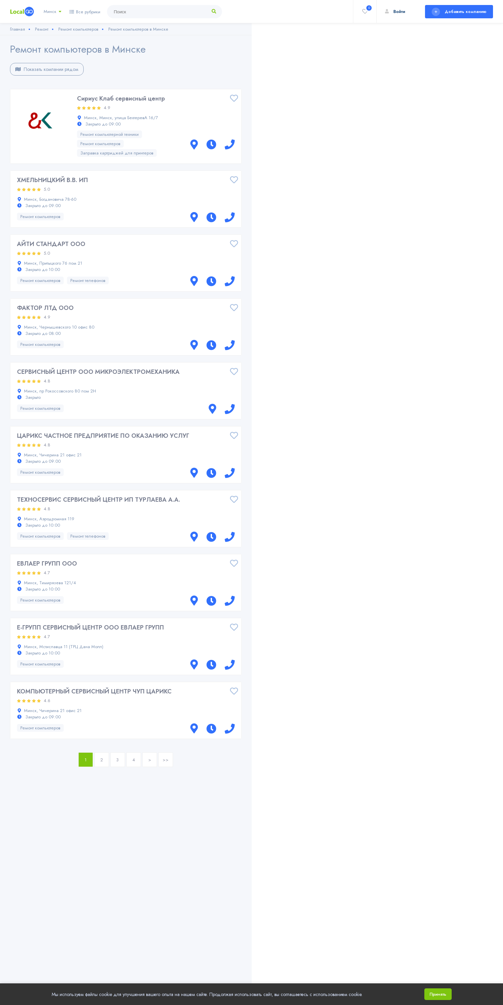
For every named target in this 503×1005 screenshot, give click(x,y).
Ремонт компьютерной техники (109, 134)
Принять (438, 994)
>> (166, 760)
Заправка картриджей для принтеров (116, 153)
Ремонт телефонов (87, 280)
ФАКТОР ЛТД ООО (45, 308)
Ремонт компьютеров (100, 143)
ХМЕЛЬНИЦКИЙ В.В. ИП (52, 180)
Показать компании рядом (46, 69)
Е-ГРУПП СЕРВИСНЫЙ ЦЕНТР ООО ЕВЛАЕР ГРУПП (90, 627)
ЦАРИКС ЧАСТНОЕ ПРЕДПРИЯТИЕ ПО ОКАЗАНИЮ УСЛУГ (103, 435)
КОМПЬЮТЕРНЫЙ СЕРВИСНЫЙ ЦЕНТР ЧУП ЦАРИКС (94, 691)
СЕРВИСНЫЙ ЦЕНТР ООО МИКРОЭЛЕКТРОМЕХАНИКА (98, 372)
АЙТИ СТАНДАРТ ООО (51, 244)
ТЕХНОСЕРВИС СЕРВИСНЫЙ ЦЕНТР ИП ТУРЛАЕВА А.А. (98, 499)
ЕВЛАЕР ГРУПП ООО (47, 563)
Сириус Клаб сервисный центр (121, 98)
